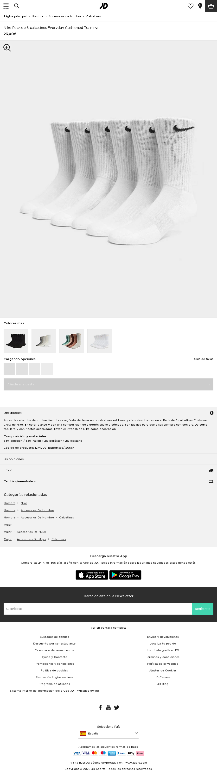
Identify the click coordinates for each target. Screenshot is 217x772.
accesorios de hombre (37, 510)
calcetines (66, 517)
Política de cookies (54, 670)
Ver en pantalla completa (109, 627)
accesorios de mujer (31, 532)
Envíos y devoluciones (163, 636)
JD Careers (163, 677)
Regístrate (203, 609)
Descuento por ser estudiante (54, 643)
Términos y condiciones (162, 657)
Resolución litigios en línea (54, 677)
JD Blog (162, 684)
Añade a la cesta (20, 384)
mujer (8, 524)
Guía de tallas (203, 359)
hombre (9, 503)
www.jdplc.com (135, 762)
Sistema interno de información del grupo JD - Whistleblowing (54, 690)
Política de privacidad (163, 663)
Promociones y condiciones (54, 663)
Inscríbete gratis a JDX (163, 650)
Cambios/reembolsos (20, 481)
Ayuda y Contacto (54, 657)
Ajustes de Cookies (163, 670)
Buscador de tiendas (54, 636)
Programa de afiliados (54, 684)
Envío (8, 470)
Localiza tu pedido (163, 643)
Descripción (13, 413)
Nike (24, 503)
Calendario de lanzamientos (54, 650)
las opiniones (14, 459)
